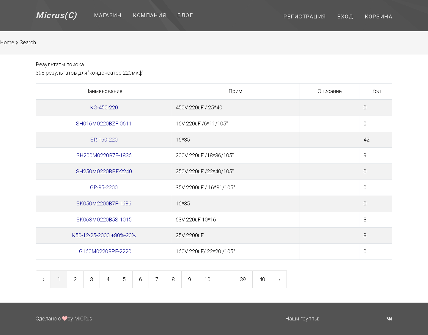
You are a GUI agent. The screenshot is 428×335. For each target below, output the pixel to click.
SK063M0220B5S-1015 (104, 219)
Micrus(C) (56, 15)
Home (7, 42)
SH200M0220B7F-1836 (104, 155)
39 (243, 279)
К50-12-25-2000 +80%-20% (104, 235)
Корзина (379, 16)
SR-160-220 (104, 139)
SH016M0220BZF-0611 (104, 123)
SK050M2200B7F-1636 (103, 203)
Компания (149, 15)
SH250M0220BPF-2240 (104, 171)
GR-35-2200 (104, 187)
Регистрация (305, 16)
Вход (345, 16)
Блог (185, 15)
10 (207, 279)
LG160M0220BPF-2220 (103, 251)
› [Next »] (279, 279)
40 (262, 279)
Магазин (108, 15)
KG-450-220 (104, 107)
